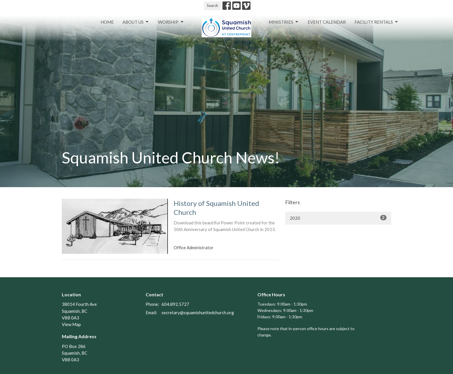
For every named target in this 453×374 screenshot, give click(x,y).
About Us (135, 22)
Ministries (284, 22)
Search (212, 5)
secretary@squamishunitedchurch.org (197, 312)
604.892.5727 (175, 304)
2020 (338, 218)
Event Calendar (327, 22)
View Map (71, 324)
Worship (171, 22)
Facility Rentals (376, 22)
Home (107, 22)
